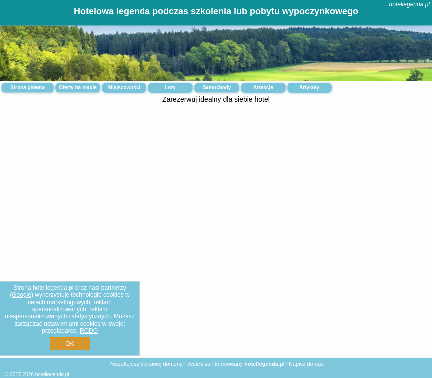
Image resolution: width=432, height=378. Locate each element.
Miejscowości (124, 87)
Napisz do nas (306, 364)
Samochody (217, 87)
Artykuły (309, 87)
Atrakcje (263, 87)
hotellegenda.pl (409, 4)
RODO (89, 330)
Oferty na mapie (78, 87)
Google (21, 294)
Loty (170, 87)
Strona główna (27, 87)
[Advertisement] (216, 186)
